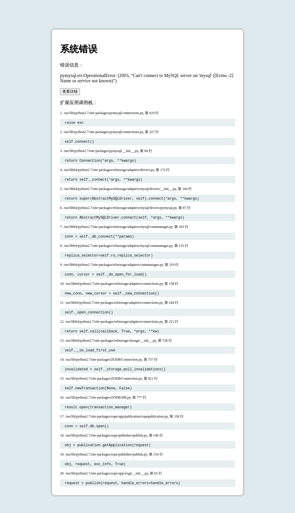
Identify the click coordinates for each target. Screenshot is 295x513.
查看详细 (70, 91)
